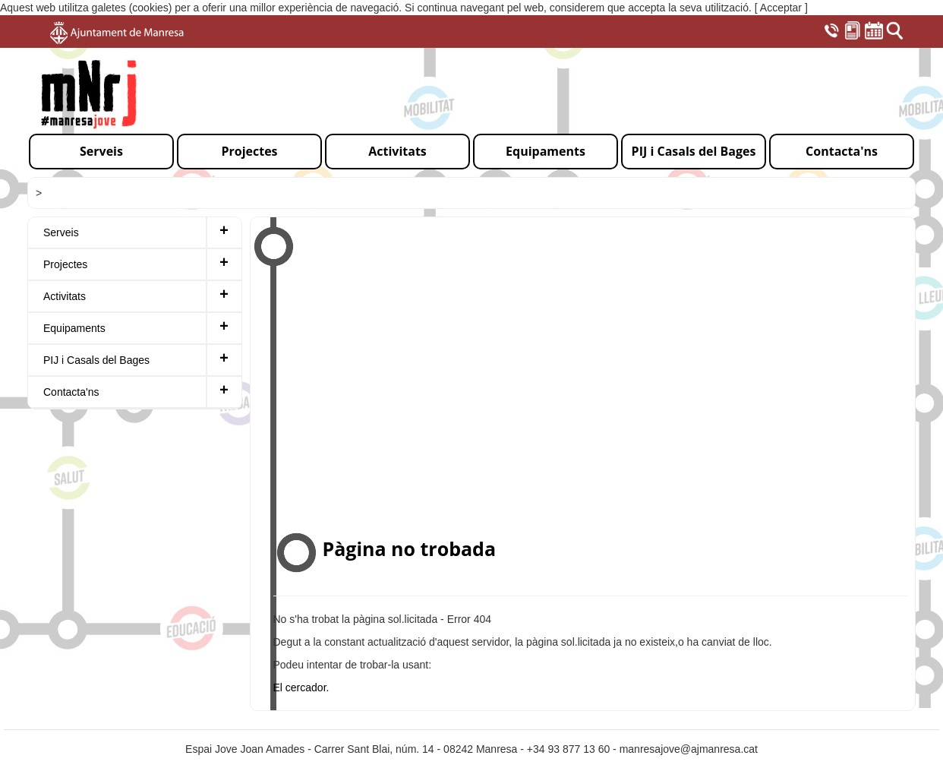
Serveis (61, 232)
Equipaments (74, 328)
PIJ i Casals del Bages (96, 360)
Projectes (65, 264)
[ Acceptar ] (781, 8)
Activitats (64, 296)
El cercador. (301, 687)
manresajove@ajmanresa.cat (689, 749)
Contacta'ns (71, 392)
